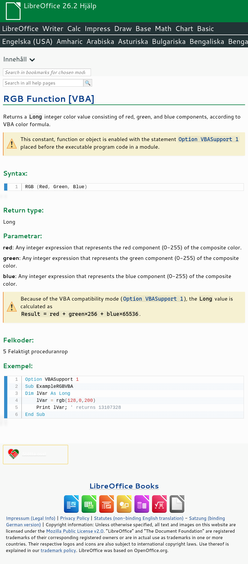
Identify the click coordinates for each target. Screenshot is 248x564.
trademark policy (58, 549)
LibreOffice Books (124, 484)
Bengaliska (206, 41)
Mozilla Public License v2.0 (75, 530)
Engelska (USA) (27, 41)
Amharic (69, 41)
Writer (52, 28)
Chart (184, 28)
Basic (205, 28)
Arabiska (100, 41)
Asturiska (133, 41)
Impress (98, 28)
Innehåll (15, 59)
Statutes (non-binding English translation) (138, 517)
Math (163, 28)
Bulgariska (169, 41)
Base (143, 28)
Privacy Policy (74, 517)
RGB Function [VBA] (49, 98)
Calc (74, 28)
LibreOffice (20, 28)
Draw (122, 28)
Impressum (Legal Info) (30, 517)
